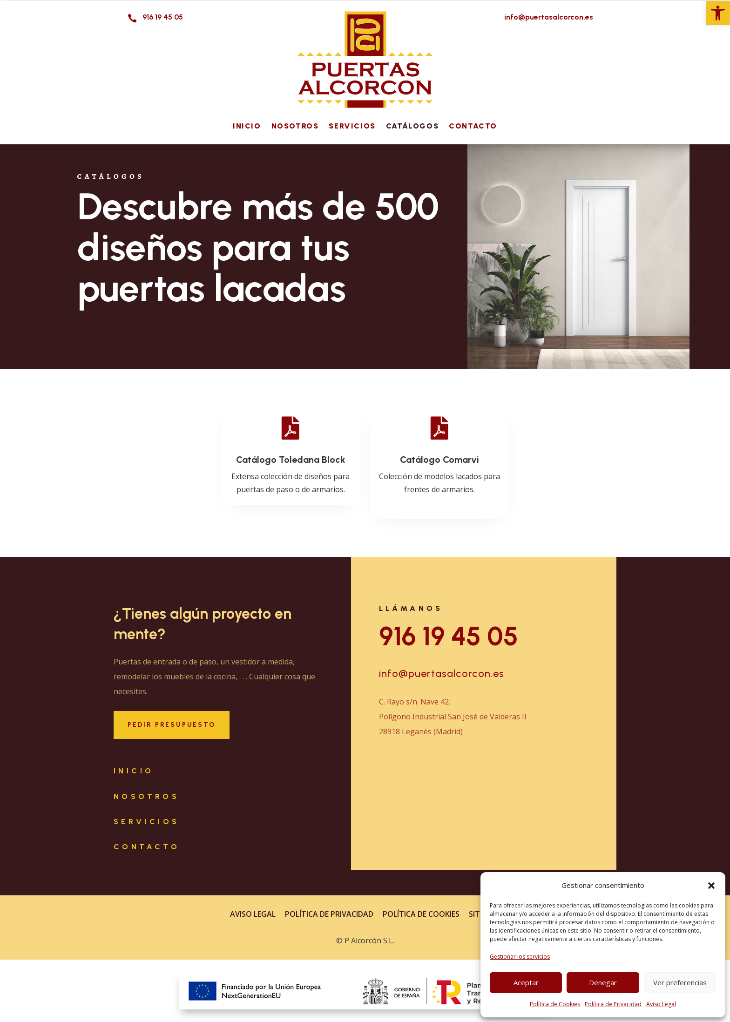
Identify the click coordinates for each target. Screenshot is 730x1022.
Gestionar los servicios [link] (520, 957)
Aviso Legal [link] (661, 1004)
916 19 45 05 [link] (448, 636)
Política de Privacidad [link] (613, 1004)
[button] (711, 885)
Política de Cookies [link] (555, 1004)
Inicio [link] (247, 126)
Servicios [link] (352, 126)
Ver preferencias (680, 982)
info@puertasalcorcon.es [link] (441, 673)
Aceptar (526, 982)
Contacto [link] (473, 126)
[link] (718, 13)
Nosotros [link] (295, 126)
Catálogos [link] (412, 126)
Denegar (603, 982)
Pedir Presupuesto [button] (172, 725)
